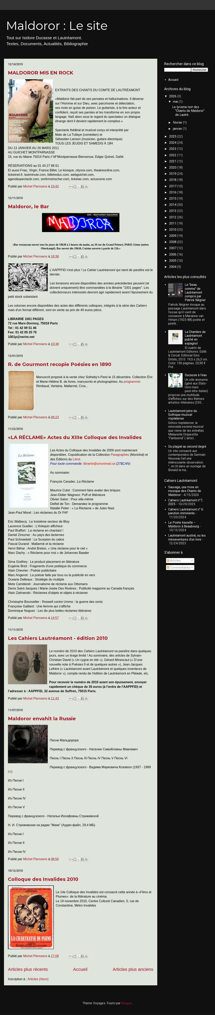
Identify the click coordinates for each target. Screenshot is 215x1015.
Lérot (76, 459)
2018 (173, 180)
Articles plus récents (28, 969)
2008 (173, 242)
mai (176, 101)
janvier (178, 129)
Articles (174, 560)
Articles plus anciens (133, 969)
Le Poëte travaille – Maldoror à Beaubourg (183, 524)
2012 (173, 217)
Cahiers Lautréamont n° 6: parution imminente (186, 511)
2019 (173, 174)
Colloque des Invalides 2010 (43, 879)
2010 (173, 229)
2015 (173, 198)
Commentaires (178, 567)
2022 (173, 155)
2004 (173, 267)
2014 (173, 205)
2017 (173, 186)
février (178, 122)
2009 (173, 236)
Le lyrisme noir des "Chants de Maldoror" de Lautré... (188, 110)
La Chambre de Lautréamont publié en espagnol (195, 337)
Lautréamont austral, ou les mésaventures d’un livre (187, 537)
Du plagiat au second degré (187, 446)
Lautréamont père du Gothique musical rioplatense (182, 414)
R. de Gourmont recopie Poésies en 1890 (59, 364)
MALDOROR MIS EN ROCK (40, 73)
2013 (173, 211)
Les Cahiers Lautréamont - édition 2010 (58, 638)
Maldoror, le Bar (28, 206)
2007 (173, 248)
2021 (173, 161)
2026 (173, 96)
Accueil (80, 969)
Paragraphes (120, 454)
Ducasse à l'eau (196, 375)
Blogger (126, 1003)
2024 (173, 142)
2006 (173, 254)
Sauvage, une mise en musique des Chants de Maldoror (184, 491)
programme (132, 381)
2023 (173, 149)
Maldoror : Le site (57, 25)
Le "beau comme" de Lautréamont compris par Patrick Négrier (195, 292)
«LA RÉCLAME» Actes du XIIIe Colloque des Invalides (75, 437)
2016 (173, 192)
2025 (173, 136)
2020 (173, 167)
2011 (173, 223)
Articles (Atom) (38, 979)
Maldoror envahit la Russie (42, 718)
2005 (173, 261)
